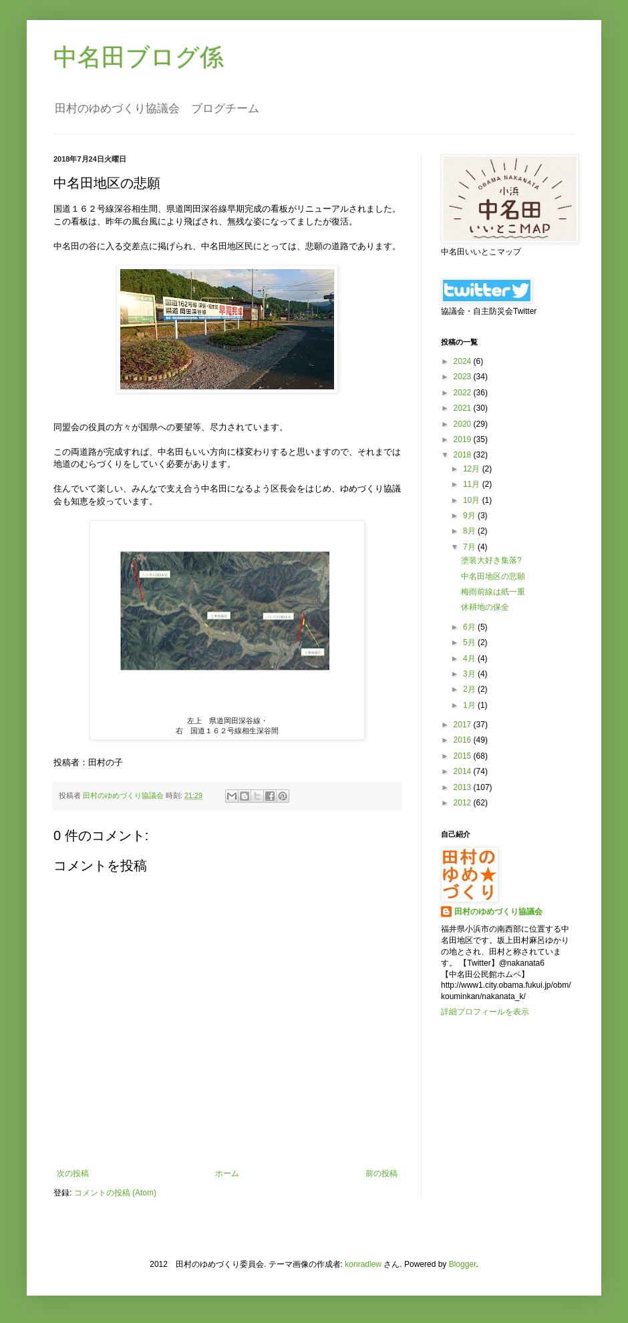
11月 (472, 484)
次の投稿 (73, 1173)
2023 (464, 376)
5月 (470, 642)
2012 (464, 802)
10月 (472, 500)
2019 (464, 439)
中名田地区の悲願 (493, 576)
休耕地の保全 (485, 607)
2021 (464, 408)
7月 (470, 547)
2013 (464, 787)
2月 (470, 689)
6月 (470, 627)
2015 (464, 756)
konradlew (363, 1264)
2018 (464, 454)
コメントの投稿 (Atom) (115, 1192)
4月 (470, 658)
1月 (470, 705)
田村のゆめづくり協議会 (498, 911)
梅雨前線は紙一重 (493, 591)
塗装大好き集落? (491, 560)
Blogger (462, 1264)
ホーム (227, 1173)
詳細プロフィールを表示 (485, 1011)
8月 (470, 531)
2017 (464, 724)
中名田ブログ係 (138, 57)
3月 (470, 674)
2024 (464, 361)
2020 (464, 424)
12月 (472, 469)
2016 (464, 740)
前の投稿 (381, 1173)
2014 (464, 771)
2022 (464, 392)
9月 (470, 515)
